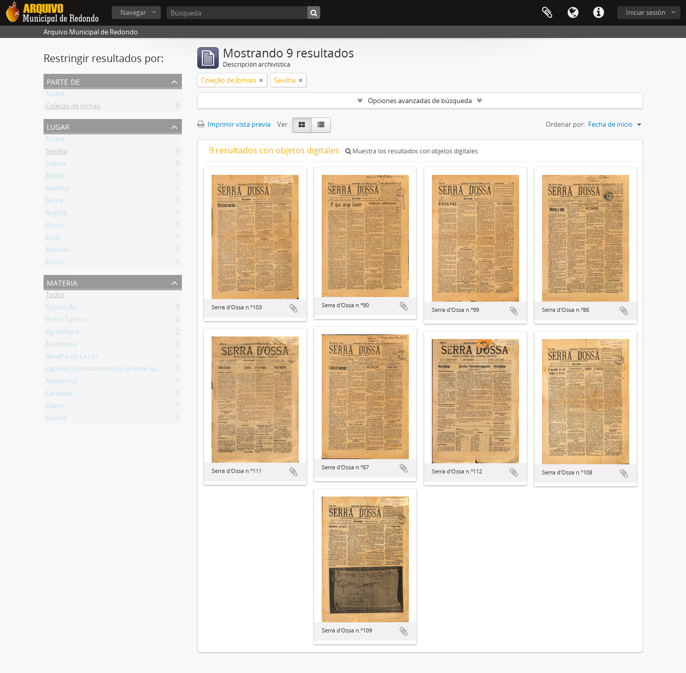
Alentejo (58, 189)
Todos (55, 95)
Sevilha (56, 152)
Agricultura (62, 333)
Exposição (61, 308)
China (54, 226)
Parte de (63, 81)
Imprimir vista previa (234, 124)
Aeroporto (61, 382)
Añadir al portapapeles (293, 308)
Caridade (59, 395)
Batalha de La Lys (72, 358)
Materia (62, 282)
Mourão (58, 251)
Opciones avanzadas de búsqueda (420, 100)
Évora (54, 263)
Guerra (56, 419)
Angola (56, 214)
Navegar (133, 12)
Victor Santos (66, 321)
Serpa (54, 202)
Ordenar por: (565, 124)
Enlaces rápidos (598, 13)
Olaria (55, 407)
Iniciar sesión (646, 12)
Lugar (58, 126)
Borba (55, 177)
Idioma (573, 13)
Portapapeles (547, 13)
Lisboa (56, 165)
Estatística (61, 345)
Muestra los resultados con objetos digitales (411, 151)
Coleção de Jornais (73, 107)
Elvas (53, 239)
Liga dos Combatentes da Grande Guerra (108, 370)
